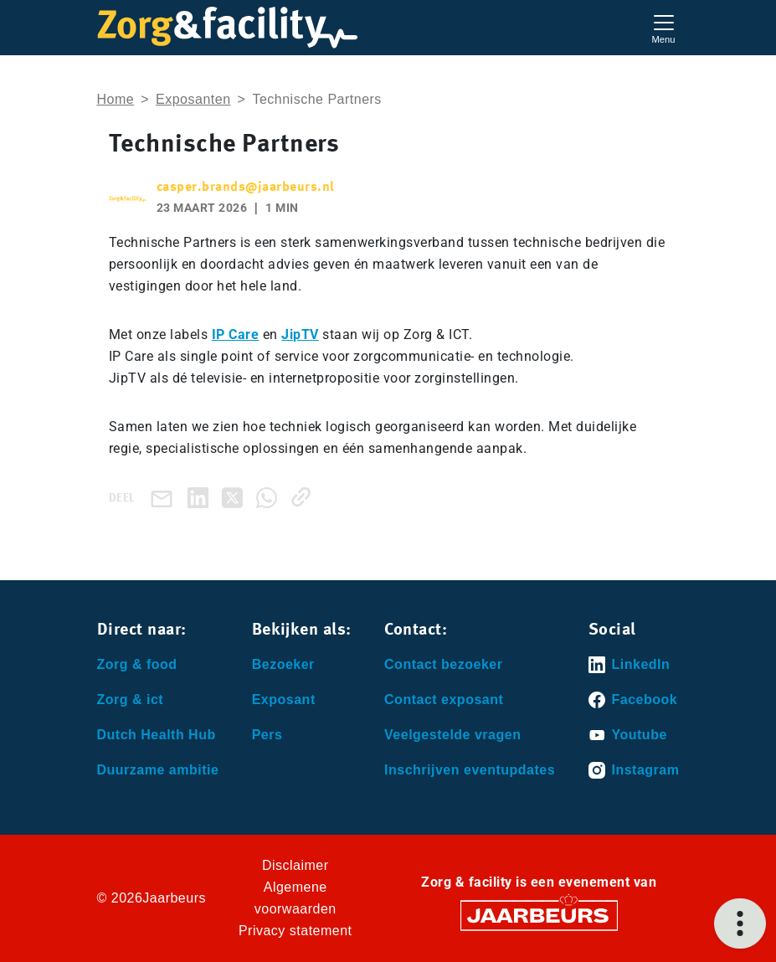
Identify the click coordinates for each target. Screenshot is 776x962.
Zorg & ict (130, 699)
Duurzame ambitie (158, 770)
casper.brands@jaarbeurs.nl (246, 187)
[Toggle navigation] (664, 27)
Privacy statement (295, 930)
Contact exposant (443, 699)
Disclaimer (295, 865)
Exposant (284, 699)
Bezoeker (283, 664)
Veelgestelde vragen (452, 735)
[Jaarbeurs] (539, 915)
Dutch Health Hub (156, 735)
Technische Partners (316, 99)
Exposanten (193, 99)
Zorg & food (137, 664)
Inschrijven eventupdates (469, 770)
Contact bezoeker (443, 664)
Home (116, 99)
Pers (267, 735)
